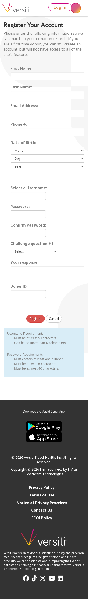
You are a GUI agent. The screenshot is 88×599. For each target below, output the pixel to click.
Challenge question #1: (32, 243)
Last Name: (21, 87)
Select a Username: (29, 187)
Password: (20, 206)
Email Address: (24, 105)
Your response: (24, 262)
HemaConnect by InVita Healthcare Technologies (51, 471)
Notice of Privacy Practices (41, 502)
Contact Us (41, 510)
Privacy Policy (41, 487)
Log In (60, 7)
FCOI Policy (41, 517)
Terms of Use (41, 495)
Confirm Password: (28, 225)
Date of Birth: (23, 142)
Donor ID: (19, 286)
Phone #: (19, 124)
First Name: (21, 68)
